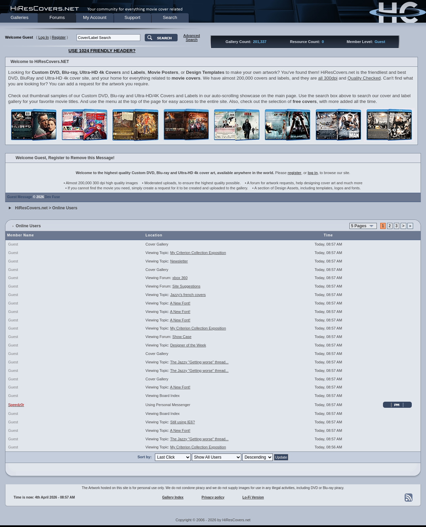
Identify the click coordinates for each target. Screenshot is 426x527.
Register (59, 37)
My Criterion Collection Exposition (198, 253)
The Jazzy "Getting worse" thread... (199, 362)
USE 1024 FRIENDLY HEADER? (102, 50)
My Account (94, 17)
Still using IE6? (182, 422)
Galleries (19, 17)
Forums (57, 17)
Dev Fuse (52, 197)
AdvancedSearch (191, 38)
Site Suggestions (187, 286)
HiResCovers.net (31, 208)
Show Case (182, 337)
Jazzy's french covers (188, 295)
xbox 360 (180, 278)
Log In (43, 37)
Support (132, 17)
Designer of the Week (188, 345)
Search (170, 17)
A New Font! (180, 303)
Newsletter (179, 261)
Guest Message (19, 197)
